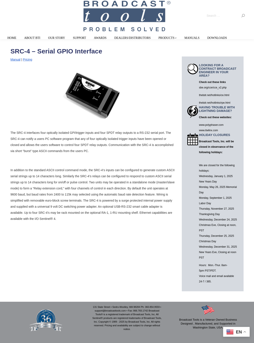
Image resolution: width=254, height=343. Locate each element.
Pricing (27, 59)
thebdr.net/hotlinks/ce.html (214, 95)
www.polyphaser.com (211, 124)
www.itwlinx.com (208, 130)
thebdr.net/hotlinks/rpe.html (214, 102)
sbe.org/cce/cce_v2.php (213, 87)
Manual (15, 59)
